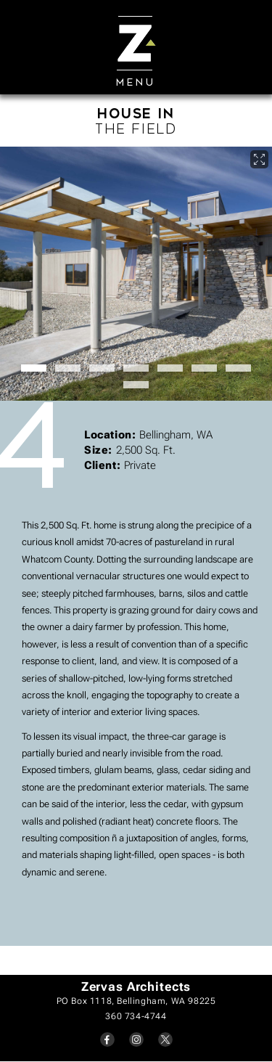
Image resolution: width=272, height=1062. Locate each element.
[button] (33, 368)
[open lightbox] (136, 274)
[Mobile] (136, 40)
